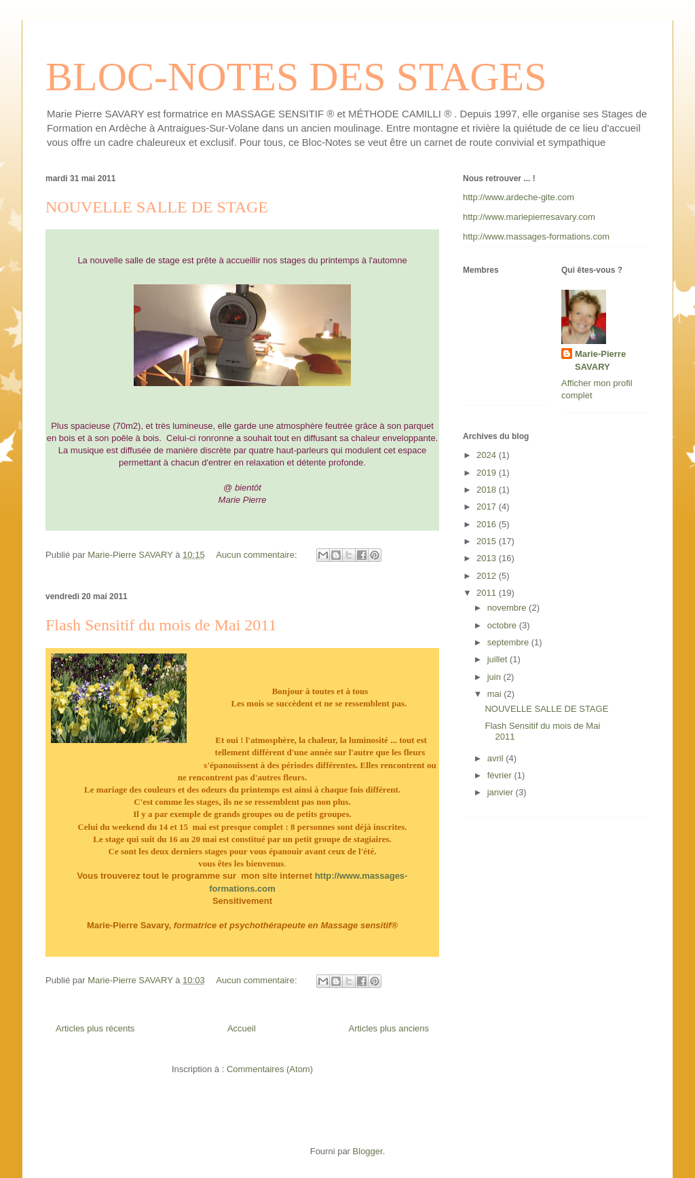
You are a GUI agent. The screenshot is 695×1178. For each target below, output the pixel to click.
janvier (501, 792)
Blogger (368, 1151)
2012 (487, 576)
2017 (487, 506)
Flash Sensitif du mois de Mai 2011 (160, 625)
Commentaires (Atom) (270, 1069)
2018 (487, 489)
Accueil (241, 1028)
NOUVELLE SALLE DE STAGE (156, 207)
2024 (487, 455)
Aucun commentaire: (257, 555)
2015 (487, 541)
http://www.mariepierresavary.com (529, 217)
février (500, 775)
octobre (503, 625)
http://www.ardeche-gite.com (518, 197)
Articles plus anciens (389, 1028)
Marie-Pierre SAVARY (600, 360)
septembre (509, 642)
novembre (508, 608)
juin (495, 677)
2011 (487, 593)
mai (495, 694)
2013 (487, 558)
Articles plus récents (95, 1028)
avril (496, 758)
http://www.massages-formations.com (536, 236)
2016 (487, 524)
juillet (498, 659)
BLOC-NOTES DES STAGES (296, 76)
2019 (487, 473)
